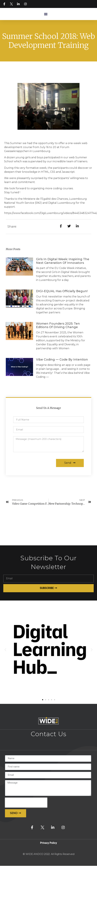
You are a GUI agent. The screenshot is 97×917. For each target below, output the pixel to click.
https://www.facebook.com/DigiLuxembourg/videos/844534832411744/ (50, 213)
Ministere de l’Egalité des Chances (45, 198)
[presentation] (26, 803)
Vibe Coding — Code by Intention (62, 359)
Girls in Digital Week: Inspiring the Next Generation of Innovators (62, 261)
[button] (46, 14)
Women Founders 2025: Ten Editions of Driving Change (58, 325)
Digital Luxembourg (61, 202)
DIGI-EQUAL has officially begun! (62, 291)
